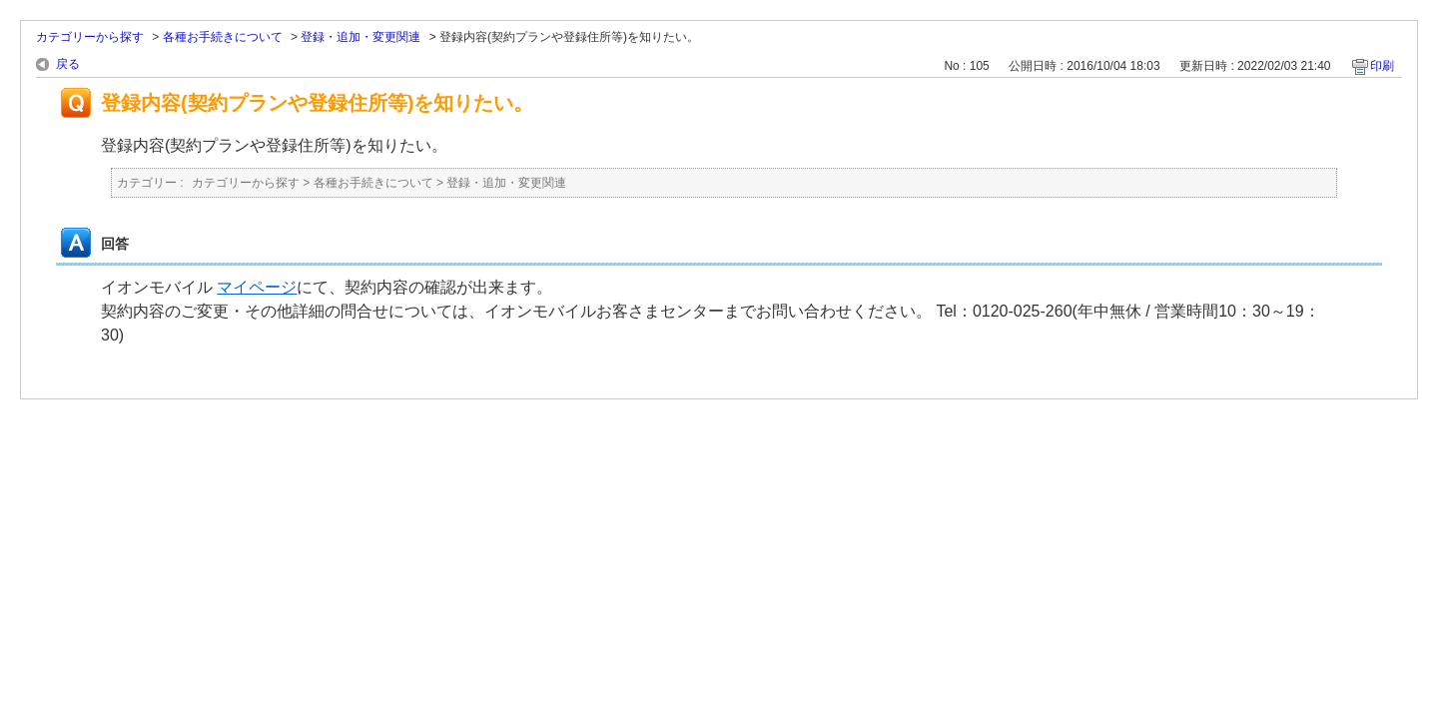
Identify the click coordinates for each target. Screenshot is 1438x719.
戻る (68, 64)
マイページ (257, 287)
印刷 (1382, 66)
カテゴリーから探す (90, 37)
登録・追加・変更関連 (360, 37)
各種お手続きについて (223, 37)
